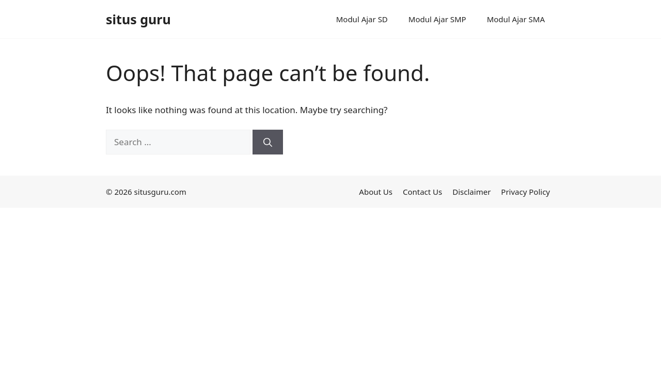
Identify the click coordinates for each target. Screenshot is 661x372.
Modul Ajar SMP (437, 19)
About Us (375, 192)
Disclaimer (471, 192)
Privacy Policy (525, 192)
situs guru (138, 19)
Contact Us (422, 192)
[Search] (268, 142)
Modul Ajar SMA (516, 19)
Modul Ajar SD (362, 19)
